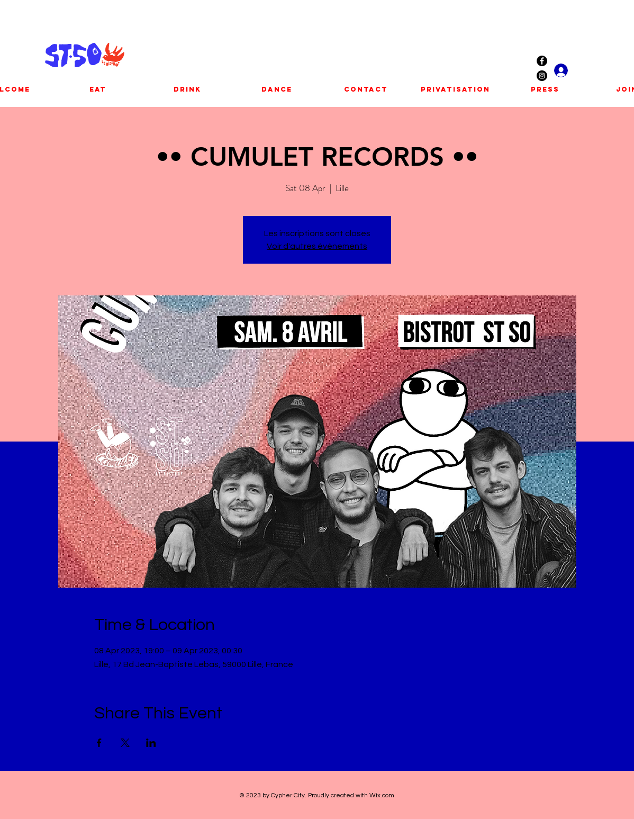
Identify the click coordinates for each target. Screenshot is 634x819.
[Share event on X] (125, 743)
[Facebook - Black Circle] (542, 61)
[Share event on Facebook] (99, 743)
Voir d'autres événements (317, 246)
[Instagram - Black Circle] (542, 75)
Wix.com (381, 795)
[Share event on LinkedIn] (151, 743)
